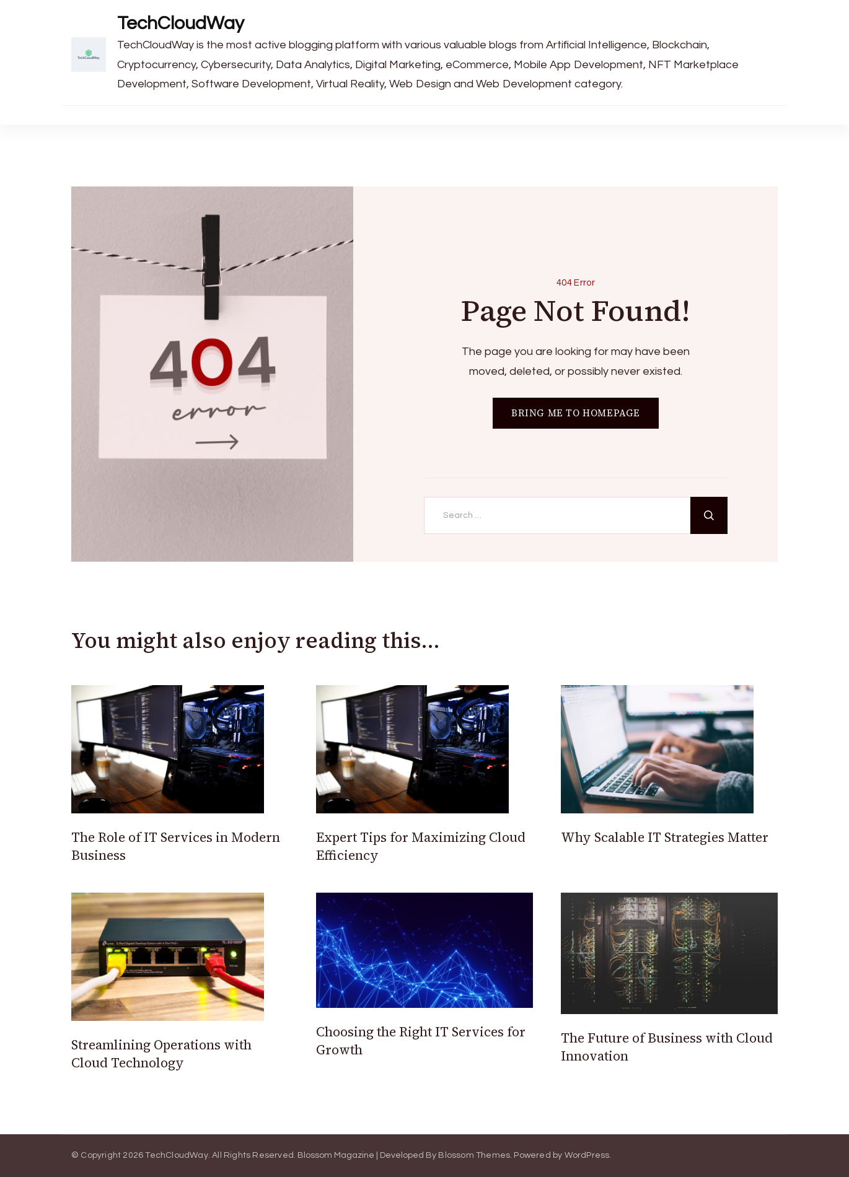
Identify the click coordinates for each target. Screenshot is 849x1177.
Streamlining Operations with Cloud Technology (161, 1054)
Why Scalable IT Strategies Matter (664, 837)
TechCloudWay (180, 23)
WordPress (587, 1155)
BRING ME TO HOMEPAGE (575, 412)
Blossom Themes (474, 1155)
